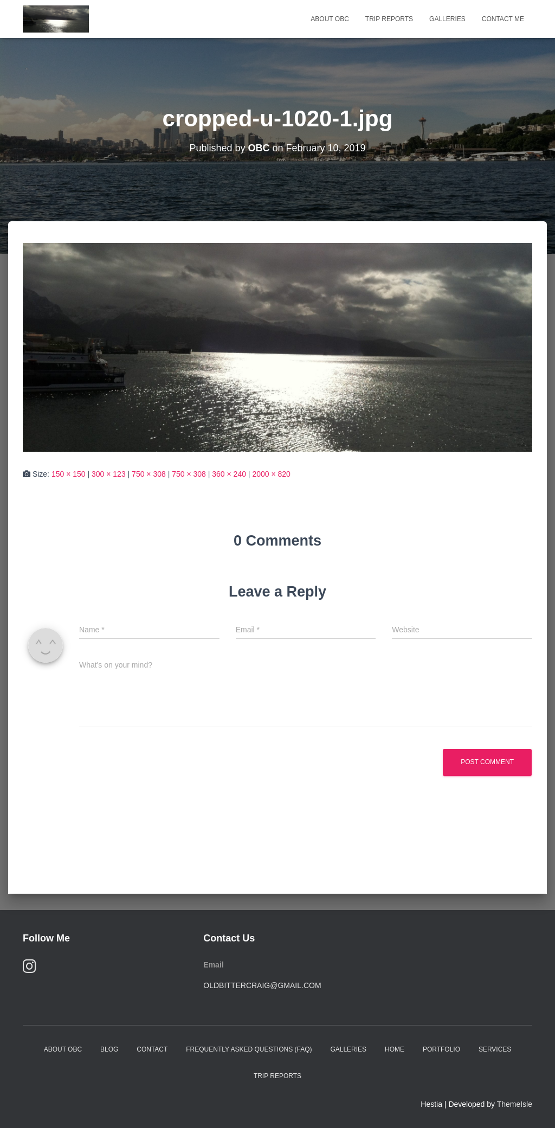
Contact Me (503, 19)
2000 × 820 (271, 474)
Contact (152, 1049)
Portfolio (441, 1049)
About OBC (330, 19)
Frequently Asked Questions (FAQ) (249, 1049)
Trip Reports (389, 19)
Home (394, 1049)
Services (495, 1049)
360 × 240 (229, 474)
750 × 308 (149, 474)
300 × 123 (109, 474)
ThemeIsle (514, 1104)
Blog (109, 1049)
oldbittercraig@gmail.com (262, 985)
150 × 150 (68, 474)
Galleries (447, 19)
